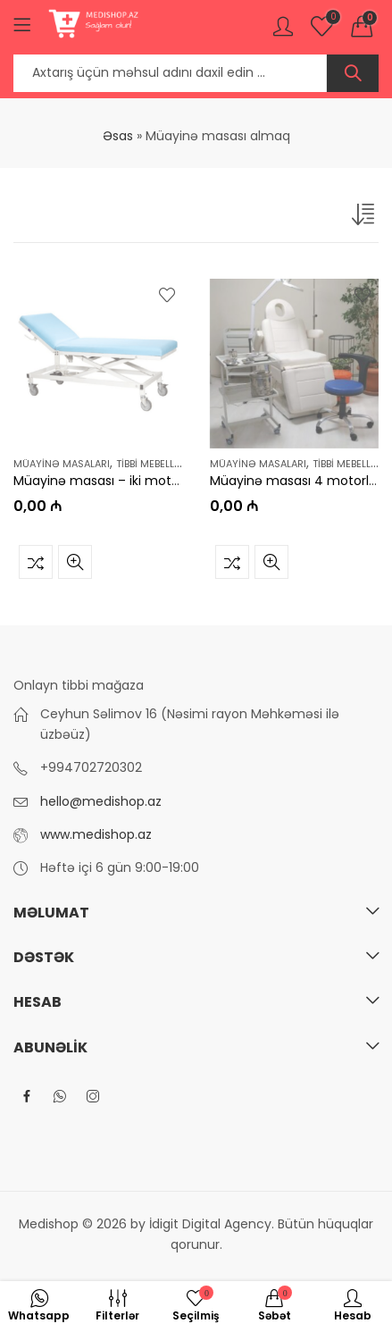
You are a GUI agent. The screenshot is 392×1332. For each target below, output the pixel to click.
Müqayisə (36, 561)
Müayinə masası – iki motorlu (104, 481)
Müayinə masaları (61, 464)
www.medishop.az (96, 834)
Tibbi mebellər (152, 464)
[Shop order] (365, 218)
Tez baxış (75, 561)
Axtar (353, 73)
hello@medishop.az (101, 801)
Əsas (118, 136)
